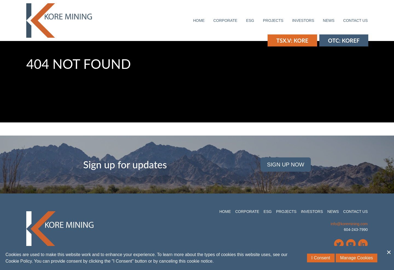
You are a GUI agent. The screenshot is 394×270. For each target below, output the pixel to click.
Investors (303, 20)
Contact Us (355, 20)
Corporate (225, 20)
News (328, 20)
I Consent (320, 258)
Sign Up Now (285, 165)
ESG (250, 20)
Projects (273, 20)
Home (199, 20)
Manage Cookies (356, 258)
